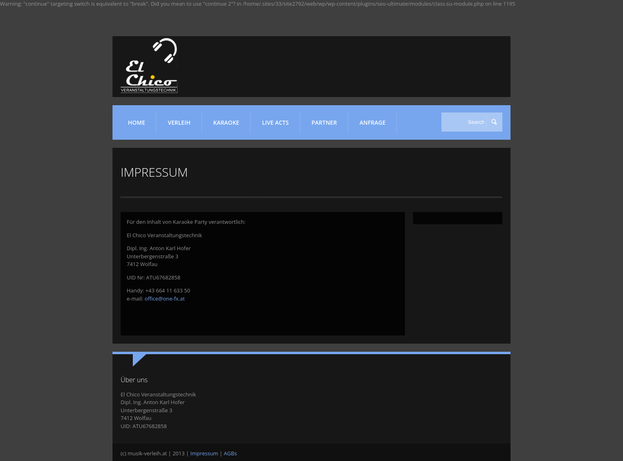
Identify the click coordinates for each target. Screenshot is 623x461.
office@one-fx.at (165, 298)
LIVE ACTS (278, 126)
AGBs (230, 453)
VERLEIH (182, 126)
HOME (136, 122)
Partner (327, 126)
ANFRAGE (372, 122)
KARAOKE (228, 126)
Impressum (204, 453)
